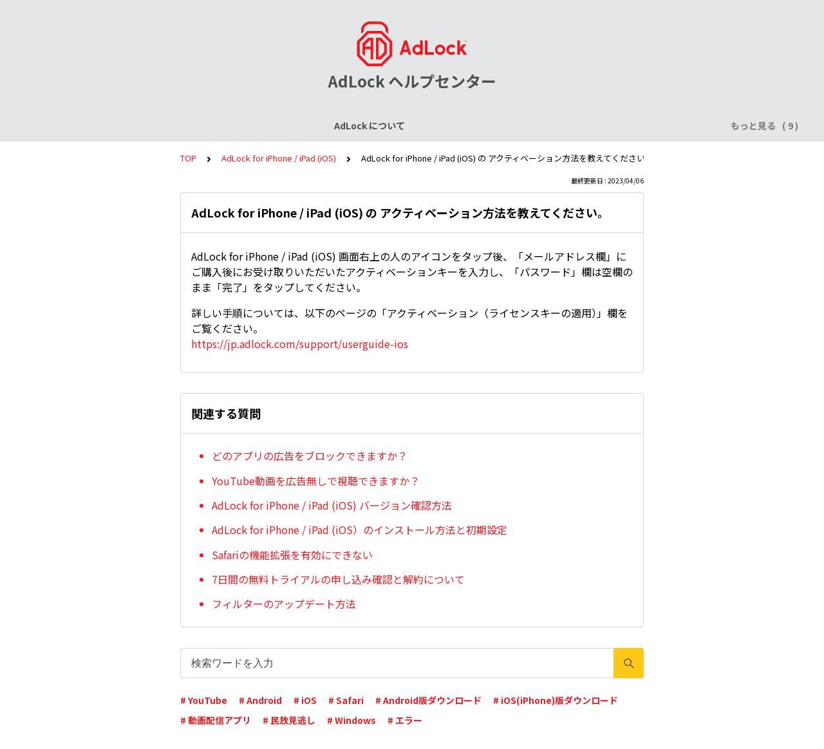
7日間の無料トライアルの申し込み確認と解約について (338, 579)
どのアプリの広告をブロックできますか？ (309, 455)
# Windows (351, 720)
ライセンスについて (188, 125)
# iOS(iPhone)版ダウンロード (555, 700)
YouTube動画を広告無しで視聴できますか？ (316, 480)
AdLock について (94, 125)
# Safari (346, 700)
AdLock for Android (440, 125)
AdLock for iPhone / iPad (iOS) (313, 125)
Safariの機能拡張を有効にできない (292, 554)
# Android (260, 700)
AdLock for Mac (645, 125)
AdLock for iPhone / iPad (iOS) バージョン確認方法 (332, 505)
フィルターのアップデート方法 (284, 603)
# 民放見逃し (289, 720)
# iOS (305, 700)
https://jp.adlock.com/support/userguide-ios (299, 343)
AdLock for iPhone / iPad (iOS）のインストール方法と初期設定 (359, 529)
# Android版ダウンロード (428, 700)
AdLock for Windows (547, 125)
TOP (188, 158)
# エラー (405, 720)
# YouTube (203, 700)
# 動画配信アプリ (215, 720)
